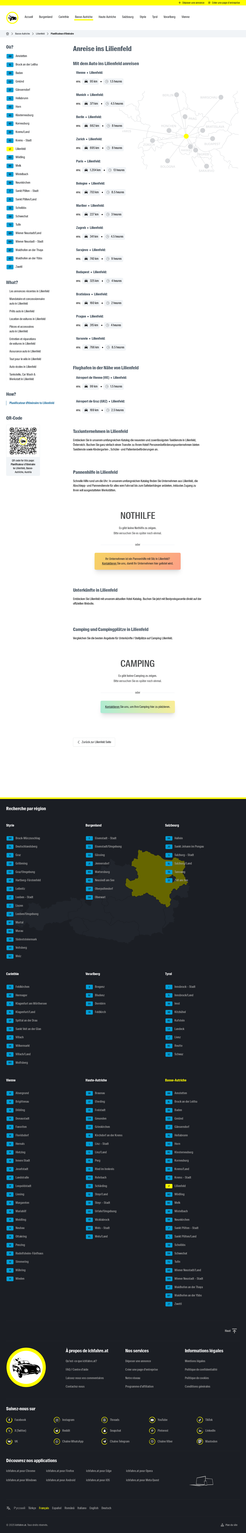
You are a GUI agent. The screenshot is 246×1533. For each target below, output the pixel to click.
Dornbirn (96, 1003)
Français (44, 1508)
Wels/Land (97, 1236)
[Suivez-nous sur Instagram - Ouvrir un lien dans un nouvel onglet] (75, 1420)
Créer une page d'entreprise (141, 1370)
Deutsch (106, 1508)
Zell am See (176, 880)
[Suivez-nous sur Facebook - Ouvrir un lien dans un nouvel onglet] (27, 1420)
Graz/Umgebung (21, 872)
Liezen (15, 906)
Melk (14, 166)
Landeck (174, 1029)
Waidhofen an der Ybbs (24, 258)
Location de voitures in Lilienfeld (27, 319)
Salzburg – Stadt (179, 855)
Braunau (95, 1093)
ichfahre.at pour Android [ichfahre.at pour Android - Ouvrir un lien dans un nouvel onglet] (60, 1480)
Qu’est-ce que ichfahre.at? (81, 1361)
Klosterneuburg (20, 115)
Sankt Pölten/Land (22, 199)
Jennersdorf (97, 863)
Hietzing (16, 1152)
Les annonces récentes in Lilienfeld (29, 291)
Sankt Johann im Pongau (184, 846)
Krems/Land (18, 132)
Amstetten (17, 56)
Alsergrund (18, 1093)
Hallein (174, 838)
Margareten (18, 1203)
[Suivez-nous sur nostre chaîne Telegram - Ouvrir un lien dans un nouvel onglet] (123, 1441)
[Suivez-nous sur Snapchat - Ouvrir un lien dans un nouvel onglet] (123, 1431)
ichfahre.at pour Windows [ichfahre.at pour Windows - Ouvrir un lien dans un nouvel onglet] (21, 1480)
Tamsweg (175, 872)
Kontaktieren (109, 563)
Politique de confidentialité (201, 1370)
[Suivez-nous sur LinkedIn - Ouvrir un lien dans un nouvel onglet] (218, 1431)
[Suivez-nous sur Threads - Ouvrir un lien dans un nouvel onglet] (123, 1420)
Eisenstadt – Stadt (101, 838)
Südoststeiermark (22, 939)
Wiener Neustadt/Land (24, 233)
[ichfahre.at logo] (12, 18)
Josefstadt (17, 1169)
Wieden (15, 1279)
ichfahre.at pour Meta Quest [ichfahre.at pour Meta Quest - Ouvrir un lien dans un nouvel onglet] (142, 1480)
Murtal (15, 922)
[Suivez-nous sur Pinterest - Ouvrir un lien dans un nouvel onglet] (170, 1431)
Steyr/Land (97, 1194)
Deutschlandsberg (22, 846)
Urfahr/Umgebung (101, 1211)
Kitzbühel (175, 1012)
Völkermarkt (18, 1046)
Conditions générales (197, 1386)
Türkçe (32, 1508)
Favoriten (17, 1127)
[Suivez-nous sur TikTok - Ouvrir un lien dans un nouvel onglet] (218, 1420)
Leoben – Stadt (20, 897)
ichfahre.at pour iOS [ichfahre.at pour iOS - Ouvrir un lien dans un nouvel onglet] (98, 1480)
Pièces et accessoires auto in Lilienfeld (21, 329)
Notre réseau (132, 1378)
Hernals (16, 1144)
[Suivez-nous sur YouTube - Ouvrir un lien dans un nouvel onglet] (170, 1420)
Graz (14, 855)
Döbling (16, 1110)
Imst (172, 1003)
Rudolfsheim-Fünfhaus (25, 1253)
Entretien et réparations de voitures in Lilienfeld (22, 341)
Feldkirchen (18, 987)
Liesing (15, 1194)
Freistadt (96, 1110)
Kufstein (175, 1020)
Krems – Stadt (19, 140)
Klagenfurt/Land (21, 1012)
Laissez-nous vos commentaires (85, 1378)
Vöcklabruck (97, 1220)
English (94, 1508)
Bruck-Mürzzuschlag (23, 838)
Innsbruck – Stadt (180, 987)
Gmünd (15, 81)
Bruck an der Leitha (22, 64)
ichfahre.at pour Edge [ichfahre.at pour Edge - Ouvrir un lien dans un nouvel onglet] (98, 1471)
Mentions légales (195, 1361)
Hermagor (17, 995)
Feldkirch (96, 1012)
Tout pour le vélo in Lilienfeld (25, 359)
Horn (14, 107)
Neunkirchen (18, 183)
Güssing (95, 855)
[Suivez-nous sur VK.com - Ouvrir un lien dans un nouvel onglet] (27, 1441)
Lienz (173, 1037)
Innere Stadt (18, 1160)
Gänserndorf (18, 90)
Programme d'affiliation (139, 1386)
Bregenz (95, 987)
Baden (15, 73)
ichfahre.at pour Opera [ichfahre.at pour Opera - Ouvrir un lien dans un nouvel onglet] (139, 1471)
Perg (93, 1160)
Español (57, 1508)
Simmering (18, 1262)
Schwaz (174, 1054)
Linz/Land (96, 1152)
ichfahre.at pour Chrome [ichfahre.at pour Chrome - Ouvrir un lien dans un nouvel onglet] (20, 1471)
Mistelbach (17, 174)
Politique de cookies (197, 1378)
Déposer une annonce (138, 1361)
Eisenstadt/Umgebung (104, 846)
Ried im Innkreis (100, 1169)
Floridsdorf (18, 1135)
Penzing (16, 1245)
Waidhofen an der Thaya (25, 250)
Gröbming (17, 863)
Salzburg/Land (178, 863)
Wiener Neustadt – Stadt (25, 241)
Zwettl (14, 267)
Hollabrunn (17, 98)
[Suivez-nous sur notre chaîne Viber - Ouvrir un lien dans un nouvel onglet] (170, 1441)
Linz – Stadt (97, 1144)
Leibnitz (16, 889)
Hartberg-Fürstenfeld (24, 880)
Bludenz (95, 995)
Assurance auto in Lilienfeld (25, 351)
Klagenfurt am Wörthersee (27, 1003)
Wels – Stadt (98, 1228)
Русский (19, 1508)
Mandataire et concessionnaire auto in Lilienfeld (27, 301)
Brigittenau (18, 1102)
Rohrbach (96, 1177)
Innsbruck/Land (179, 995)
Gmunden (96, 1118)
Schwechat (17, 216)
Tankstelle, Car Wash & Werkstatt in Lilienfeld (22, 376)
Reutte (173, 1046)
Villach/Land (19, 1054)
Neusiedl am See (100, 880)
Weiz (14, 956)
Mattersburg (98, 872)
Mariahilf (16, 1211)
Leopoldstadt (19, 1186)
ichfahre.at (20, 1525)
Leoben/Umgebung (22, 914)
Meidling (16, 1220)
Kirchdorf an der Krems (104, 1135)
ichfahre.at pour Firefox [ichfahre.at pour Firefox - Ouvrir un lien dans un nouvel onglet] (60, 1471)
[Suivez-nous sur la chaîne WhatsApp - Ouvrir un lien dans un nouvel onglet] (75, 1441)
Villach (15, 1037)
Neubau (16, 1228)
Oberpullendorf (99, 889)
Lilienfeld (40, 33)
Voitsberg (17, 948)
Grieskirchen (98, 1127)
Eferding (95, 1102)
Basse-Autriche (22, 33)
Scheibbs (16, 208)
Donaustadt (18, 1118)
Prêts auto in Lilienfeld (21, 311)
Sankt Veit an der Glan (24, 1029)
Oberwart (96, 897)
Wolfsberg (17, 1063)
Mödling (16, 157)
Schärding (96, 1186)
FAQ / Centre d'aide (77, 1370)
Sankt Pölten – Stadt (22, 191)
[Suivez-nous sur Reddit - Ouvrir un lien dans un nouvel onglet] (75, 1431)
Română (69, 1508)
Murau (15, 931)
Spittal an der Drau (22, 1020)
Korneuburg (18, 123)
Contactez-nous (75, 1386)
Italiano (81, 1508)
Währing (16, 1270)
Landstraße (18, 1177)
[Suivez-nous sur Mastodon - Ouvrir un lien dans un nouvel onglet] (218, 1441)
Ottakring (17, 1236)
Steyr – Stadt (98, 1203)
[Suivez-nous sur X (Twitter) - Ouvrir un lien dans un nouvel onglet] (27, 1431)
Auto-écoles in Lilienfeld (22, 367)
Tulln (14, 225)
